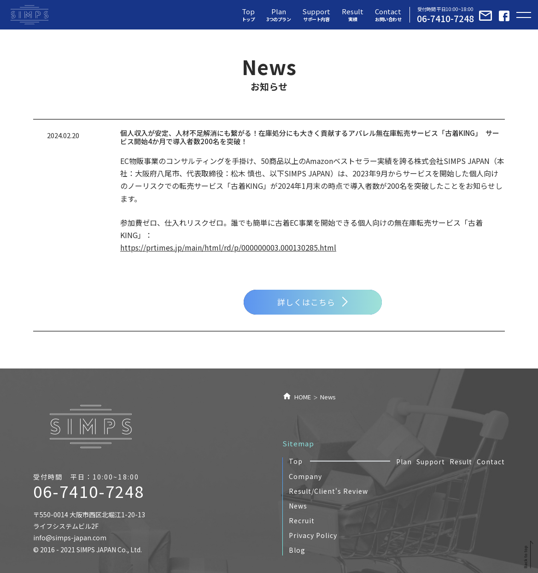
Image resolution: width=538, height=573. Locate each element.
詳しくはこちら (312, 302)
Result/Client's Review (328, 491)
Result (461, 461)
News (298, 506)
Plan (404, 461)
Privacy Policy (313, 535)
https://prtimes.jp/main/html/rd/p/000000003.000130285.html (228, 247)
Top (296, 461)
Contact (491, 461)
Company (305, 476)
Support (430, 461)
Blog (297, 550)
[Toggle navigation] (523, 14)
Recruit (302, 520)
